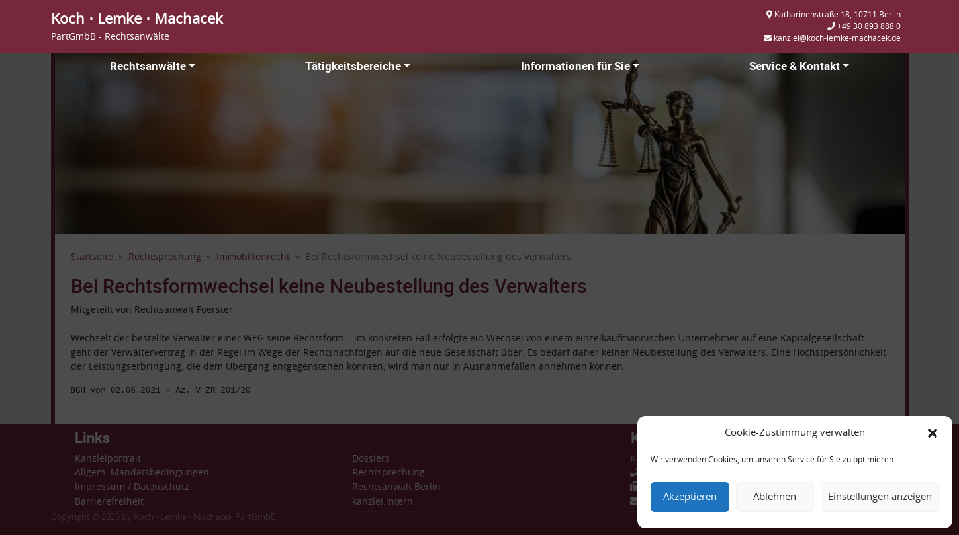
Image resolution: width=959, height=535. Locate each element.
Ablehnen (774, 497)
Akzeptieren (690, 497)
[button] (932, 433)
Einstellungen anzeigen (880, 497)
